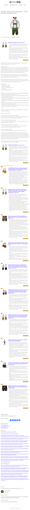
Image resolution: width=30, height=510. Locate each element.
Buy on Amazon (26, 162)
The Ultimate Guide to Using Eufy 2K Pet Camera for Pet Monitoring (9, 433)
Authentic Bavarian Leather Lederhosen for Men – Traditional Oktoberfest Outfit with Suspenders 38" (17, 340)
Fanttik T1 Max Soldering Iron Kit (5, 463)
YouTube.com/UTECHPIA (18, 508)
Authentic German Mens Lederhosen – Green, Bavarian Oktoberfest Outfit (14, 12)
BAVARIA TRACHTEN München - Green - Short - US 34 (16, 42)
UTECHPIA (15, 2)
